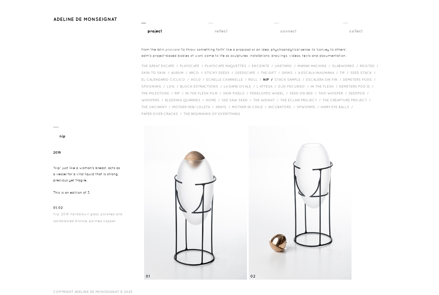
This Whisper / (333, 93)
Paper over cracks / (162, 114)
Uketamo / (286, 66)
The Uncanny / (156, 107)
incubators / (282, 107)
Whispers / (153, 100)
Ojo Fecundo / (294, 86)
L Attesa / (267, 86)
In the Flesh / (324, 86)
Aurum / (180, 72)
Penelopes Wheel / (269, 93)
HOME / (214, 100)
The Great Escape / (160, 66)
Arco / (196, 72)
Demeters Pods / (360, 79)
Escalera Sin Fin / (324, 79)
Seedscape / (248, 72)
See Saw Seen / (237, 100)
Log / (173, 86)
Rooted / (370, 66)
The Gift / (271, 72)
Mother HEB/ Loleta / (193, 107)
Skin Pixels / (236, 93)
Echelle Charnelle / (227, 79)
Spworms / (309, 107)
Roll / (255, 79)
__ (151, 26)
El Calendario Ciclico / (166, 79)
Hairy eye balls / (338, 107)
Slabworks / (346, 66)
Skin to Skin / (156, 72)
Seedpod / (359, 93)
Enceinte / (263, 66)
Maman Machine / (314, 66)
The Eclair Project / (301, 100)
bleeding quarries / (185, 100)
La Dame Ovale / (240, 86)
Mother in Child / (250, 107)
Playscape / (192, 66)
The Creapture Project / (347, 100)
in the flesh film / (204, 93)
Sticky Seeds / (219, 72)
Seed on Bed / (303, 93)
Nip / (268, 79)
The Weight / (266, 100)
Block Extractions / (202, 86)
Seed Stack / (363, 72)
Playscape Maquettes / (228, 66)
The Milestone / (158, 93)
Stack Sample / (290, 79)
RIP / (180, 93)
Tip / (345, 72)
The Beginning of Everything (213, 114)
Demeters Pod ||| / (357, 86)
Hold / (198, 79)
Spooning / (154, 86)
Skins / (290, 72)
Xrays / (223, 107)
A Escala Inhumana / (319, 72)
